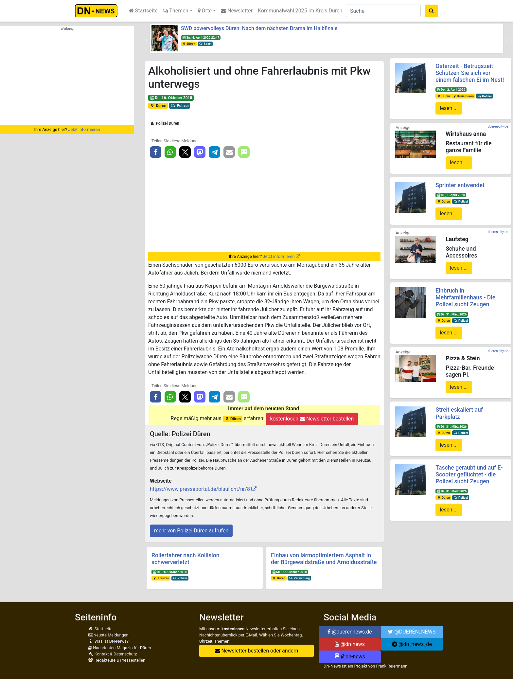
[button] (146, 40)
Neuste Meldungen (108, 635)
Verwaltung (299, 578)
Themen (175, 11)
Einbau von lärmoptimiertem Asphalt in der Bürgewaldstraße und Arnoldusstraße (324, 558)
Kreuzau (161, 578)
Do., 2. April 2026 (451, 89)
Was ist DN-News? (108, 641)
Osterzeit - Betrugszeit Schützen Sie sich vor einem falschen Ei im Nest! (469, 73)
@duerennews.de (349, 632)
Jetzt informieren (84, 129)
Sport (205, 43)
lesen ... (449, 108)
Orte (205, 11)
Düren (188, 43)
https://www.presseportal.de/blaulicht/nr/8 (200, 489)
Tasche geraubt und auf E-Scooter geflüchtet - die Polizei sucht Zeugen (469, 474)
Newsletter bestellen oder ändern (256, 651)
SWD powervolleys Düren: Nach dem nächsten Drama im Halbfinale (259, 28)
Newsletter (237, 11)
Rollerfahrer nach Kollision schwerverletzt (185, 558)
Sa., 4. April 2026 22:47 (200, 37)
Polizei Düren (164, 123)
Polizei (180, 105)
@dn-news (350, 644)
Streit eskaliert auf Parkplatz (459, 413)
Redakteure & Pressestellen (116, 660)
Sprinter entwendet (459, 185)
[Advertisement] (67, 79)
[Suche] (383, 11)
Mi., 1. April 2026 (451, 195)
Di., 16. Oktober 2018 (171, 98)
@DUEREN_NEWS (411, 632)
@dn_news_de (412, 644)
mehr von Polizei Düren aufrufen (191, 530)
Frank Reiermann (392, 666)
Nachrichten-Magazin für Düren (119, 647)
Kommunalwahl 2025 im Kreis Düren (300, 11)
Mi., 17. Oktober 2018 (289, 572)
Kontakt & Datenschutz (112, 654)
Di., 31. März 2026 (452, 314)
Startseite (143, 11)
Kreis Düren (463, 96)
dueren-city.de (498, 126)
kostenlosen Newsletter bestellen (312, 419)
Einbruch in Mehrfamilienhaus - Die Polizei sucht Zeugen (465, 297)
